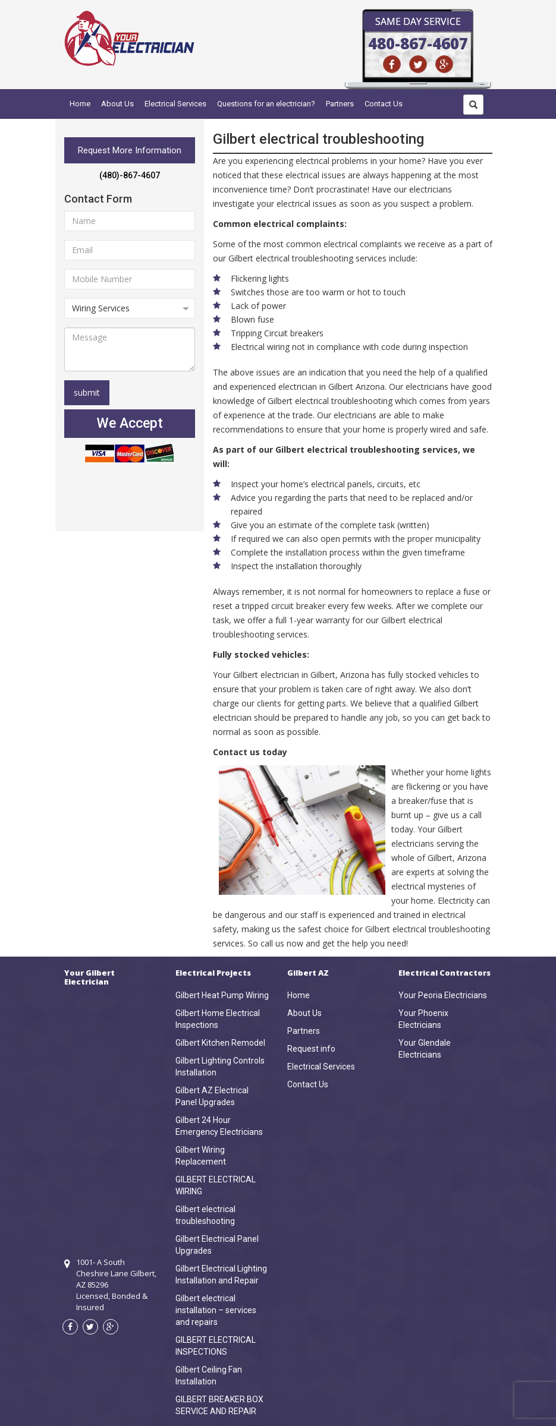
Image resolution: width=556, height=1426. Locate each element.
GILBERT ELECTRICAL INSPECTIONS (215, 1345)
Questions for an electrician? (266, 103)
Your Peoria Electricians (442, 995)
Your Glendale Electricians (424, 1048)
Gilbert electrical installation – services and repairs (215, 1310)
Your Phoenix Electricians (423, 1019)
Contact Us (384, 103)
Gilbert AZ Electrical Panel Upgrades (212, 1096)
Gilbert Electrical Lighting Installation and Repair (221, 1274)
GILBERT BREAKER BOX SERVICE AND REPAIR (219, 1405)
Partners (340, 103)
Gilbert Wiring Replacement (200, 1155)
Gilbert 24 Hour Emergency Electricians (219, 1126)
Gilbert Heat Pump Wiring (222, 995)
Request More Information (129, 150)
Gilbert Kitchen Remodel (220, 1043)
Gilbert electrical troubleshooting (205, 1215)
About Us (117, 103)
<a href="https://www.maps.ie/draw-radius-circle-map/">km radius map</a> (111, 1105)
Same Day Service (418, 21)
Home (80, 103)
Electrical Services (175, 103)
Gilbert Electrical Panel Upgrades (217, 1244)
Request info (311, 1048)
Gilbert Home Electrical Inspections (217, 1019)
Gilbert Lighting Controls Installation (220, 1066)
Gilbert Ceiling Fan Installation (208, 1375)
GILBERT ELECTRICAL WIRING (215, 1185)
